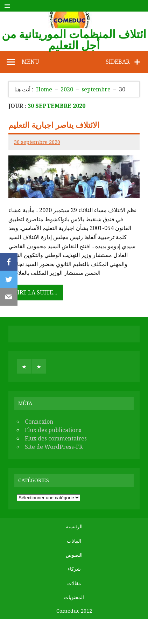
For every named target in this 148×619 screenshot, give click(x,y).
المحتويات (74, 597)
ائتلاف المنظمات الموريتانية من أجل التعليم (74, 39)
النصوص (74, 554)
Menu (30, 61)
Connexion (39, 421)
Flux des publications (53, 430)
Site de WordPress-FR (54, 447)
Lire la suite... (35, 292)
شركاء (74, 568)
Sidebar (117, 61)
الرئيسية (74, 526)
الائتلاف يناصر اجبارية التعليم (53, 124)
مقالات (74, 583)
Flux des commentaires (56, 438)
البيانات (74, 540)
